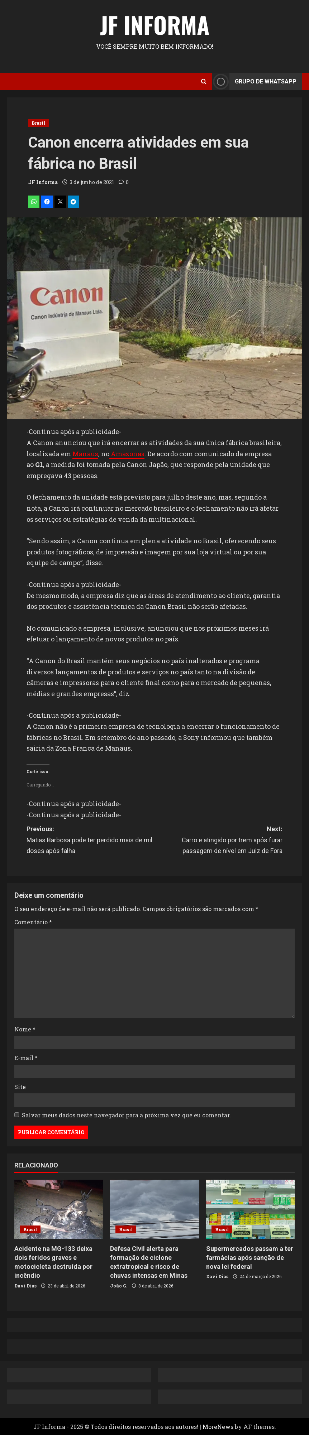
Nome (24, 1029)
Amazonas (126, 453)
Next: (218, 841)
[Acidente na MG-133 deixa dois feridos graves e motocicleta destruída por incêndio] (58, 1209)
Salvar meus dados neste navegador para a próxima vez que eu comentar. (126, 1115)
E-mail (26, 1057)
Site (20, 1086)
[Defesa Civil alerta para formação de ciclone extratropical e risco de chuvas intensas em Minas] (154, 1209)
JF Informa (154, 24)
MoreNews (218, 1426)
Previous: (90, 841)
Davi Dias (25, 1286)
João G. (118, 1286)
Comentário (33, 922)
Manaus (85, 453)
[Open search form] (203, 81)
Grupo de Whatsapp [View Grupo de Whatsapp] (254, 81)
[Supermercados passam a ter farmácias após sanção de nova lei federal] (250, 1209)
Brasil (38, 123)
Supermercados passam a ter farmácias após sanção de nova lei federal (249, 1257)
